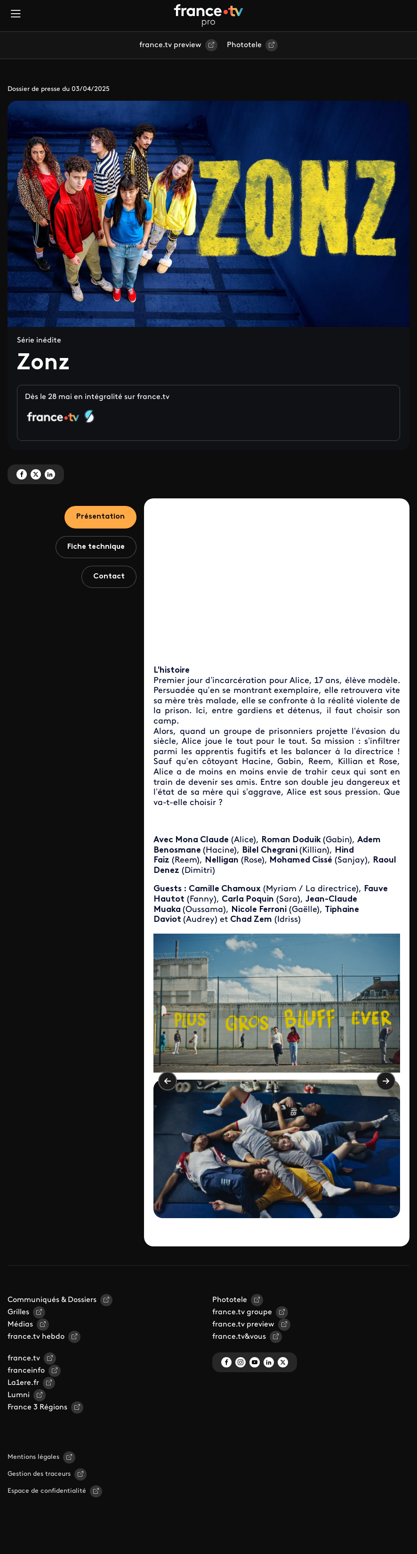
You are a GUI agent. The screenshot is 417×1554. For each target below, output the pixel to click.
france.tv (24, 1358)
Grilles (18, 1312)
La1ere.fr (23, 1383)
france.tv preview (170, 45)
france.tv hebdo (36, 1337)
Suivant (386, 1081)
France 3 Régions (37, 1407)
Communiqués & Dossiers (52, 1300)
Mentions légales (33, 1457)
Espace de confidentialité (47, 1491)
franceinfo (26, 1371)
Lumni (19, 1395)
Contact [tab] (109, 576)
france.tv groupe (242, 1312)
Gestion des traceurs (39, 1474)
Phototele (244, 45)
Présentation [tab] (100, 517)
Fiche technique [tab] (96, 547)
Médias (20, 1324)
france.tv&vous (239, 1337)
